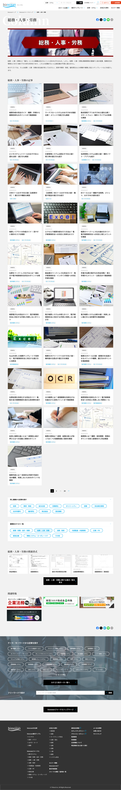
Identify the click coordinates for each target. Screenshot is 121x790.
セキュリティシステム (82, 670)
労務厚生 (55, 506)
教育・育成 (27, 506)
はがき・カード (33, 742)
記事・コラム (91, 8)
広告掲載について (88, 2)
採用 (14, 506)
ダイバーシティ (71, 506)
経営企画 (16, 536)
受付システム (89, 659)
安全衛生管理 (99, 506)
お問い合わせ (97, 731)
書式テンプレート (77, 8)
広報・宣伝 (54, 740)
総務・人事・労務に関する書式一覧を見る (60, 581)
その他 (57, 536)
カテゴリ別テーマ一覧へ (60, 682)
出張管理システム (16, 664)
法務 (52, 745)
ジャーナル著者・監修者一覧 (57, 772)
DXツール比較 (63, 8)
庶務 (85, 506)
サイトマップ (97, 734)
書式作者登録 (53, 769)
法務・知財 (60, 530)
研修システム (74, 659)
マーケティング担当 (56, 737)
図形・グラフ (32, 740)
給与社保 (42, 506)
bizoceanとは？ (54, 766)
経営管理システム (58, 659)
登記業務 (58, 511)
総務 (52, 742)
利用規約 (74, 740)
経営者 (53, 731)
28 (65, 491)
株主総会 (45, 511)
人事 (52, 751)
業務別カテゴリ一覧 (17, 524)
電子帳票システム (16, 648)
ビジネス (31, 737)
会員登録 (116, 3)
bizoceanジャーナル (33, 751)
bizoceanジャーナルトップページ (61, 709)
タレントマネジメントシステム (44, 654)
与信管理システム (86, 664)
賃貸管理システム (33, 664)
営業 (52, 734)
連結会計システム (16, 670)
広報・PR (96, 530)
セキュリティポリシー (77, 731)
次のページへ (69, 491)
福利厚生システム (69, 664)
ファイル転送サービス (34, 648)
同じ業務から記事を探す (18, 499)
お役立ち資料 (104, 8)
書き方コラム (32, 754)
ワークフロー (99, 670)
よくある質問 (97, 728)
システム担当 (55, 757)
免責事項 (74, 737)
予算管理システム (65, 654)
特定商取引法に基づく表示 (79, 745)
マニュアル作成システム (17, 659)
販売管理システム (75, 648)
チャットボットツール (62, 670)
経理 (52, 754)
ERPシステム (32, 670)
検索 (79, 2)
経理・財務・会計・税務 (21, 530)
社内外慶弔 (17, 511)
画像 (30, 745)
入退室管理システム (51, 664)
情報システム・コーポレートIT (37, 536)
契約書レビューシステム (38, 659)
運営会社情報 (75, 728)
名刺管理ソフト (92, 648)
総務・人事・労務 (43, 530)
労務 (52, 748)
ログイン (105, 3)
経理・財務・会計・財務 (36, 757)
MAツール (46, 670)
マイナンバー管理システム (55, 648)
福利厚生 (31, 511)
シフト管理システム (100, 654)
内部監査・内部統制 (79, 530)
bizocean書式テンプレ (34, 734)
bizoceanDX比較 (32, 728)
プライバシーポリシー (78, 734)
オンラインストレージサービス (19, 654)
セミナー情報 (115, 8)
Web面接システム (83, 654)
